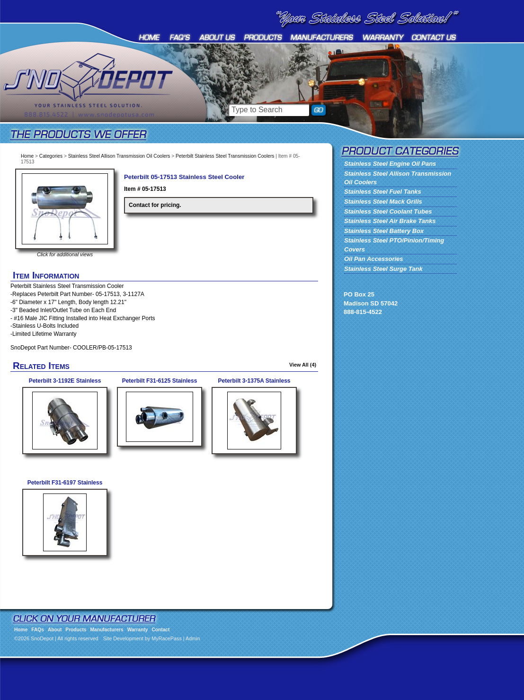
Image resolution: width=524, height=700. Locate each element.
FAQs (180, 37)
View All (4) (302, 365)
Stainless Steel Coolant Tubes (388, 211)
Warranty (383, 37)
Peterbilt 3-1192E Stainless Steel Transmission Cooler (65, 384)
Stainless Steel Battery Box (384, 230)
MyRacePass (166, 638)
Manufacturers (322, 37)
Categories (50, 156)
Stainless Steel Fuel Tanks (382, 191)
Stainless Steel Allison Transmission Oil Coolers (119, 156)
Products (263, 37)
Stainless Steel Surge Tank (383, 268)
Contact (434, 37)
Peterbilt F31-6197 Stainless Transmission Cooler (65, 486)
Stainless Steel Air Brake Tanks (389, 220)
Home (150, 37)
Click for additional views (65, 254)
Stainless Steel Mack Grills (383, 201)
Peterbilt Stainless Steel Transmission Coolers (225, 156)
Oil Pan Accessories (373, 258)
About (217, 37)
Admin (193, 638)
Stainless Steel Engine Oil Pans (390, 163)
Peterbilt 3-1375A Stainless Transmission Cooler (254, 384)
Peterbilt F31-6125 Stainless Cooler (159, 384)
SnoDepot (99, 99)
